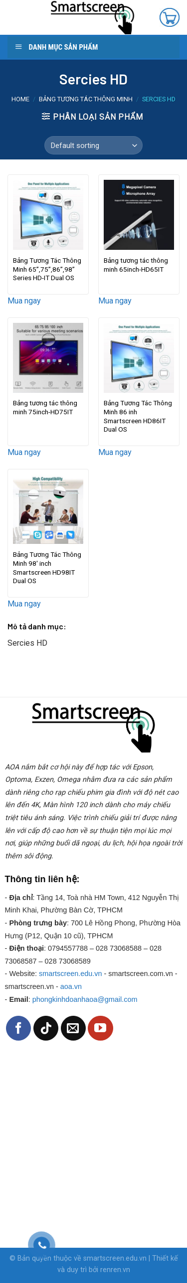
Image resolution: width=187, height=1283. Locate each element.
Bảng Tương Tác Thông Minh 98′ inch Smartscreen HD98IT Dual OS (47, 567)
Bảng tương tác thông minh (86, 99)
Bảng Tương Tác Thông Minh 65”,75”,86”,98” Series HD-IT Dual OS (47, 269)
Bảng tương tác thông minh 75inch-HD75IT (45, 407)
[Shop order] (93, 145)
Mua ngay (24, 300)
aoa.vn (71, 986)
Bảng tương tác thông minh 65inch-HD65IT (136, 264)
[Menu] (16, 17)
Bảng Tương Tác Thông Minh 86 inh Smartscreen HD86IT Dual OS (138, 416)
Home (20, 99)
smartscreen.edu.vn (70, 974)
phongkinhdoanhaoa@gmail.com (85, 999)
